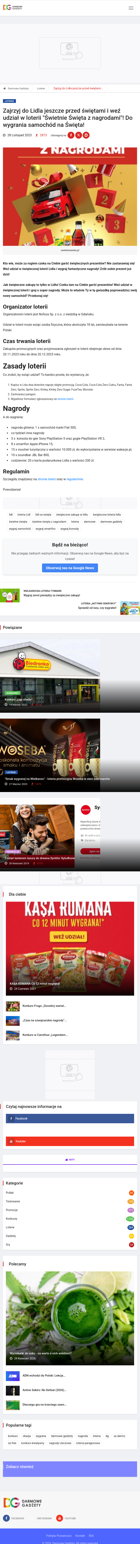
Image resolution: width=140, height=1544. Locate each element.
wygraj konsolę (69, 528)
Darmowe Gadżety (16, 88)
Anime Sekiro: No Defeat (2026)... (45, 1390)
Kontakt (80, 1535)
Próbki (10, 1192)
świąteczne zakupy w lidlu (72, 514)
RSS (91, 1535)
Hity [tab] (70, 1159)
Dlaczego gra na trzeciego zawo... (45, 1404)
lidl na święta (43, 514)
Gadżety (11, 1236)
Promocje (13, 852)
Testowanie (13, 1201)
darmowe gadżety (111, 521)
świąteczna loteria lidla (107, 514)
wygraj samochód (20, 528)
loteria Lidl (24, 514)
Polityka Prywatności (59, 1535)
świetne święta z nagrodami (49, 521)
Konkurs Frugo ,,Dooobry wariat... (44, 1006)
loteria (75, 521)
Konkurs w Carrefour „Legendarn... (45, 1035)
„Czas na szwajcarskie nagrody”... (45, 1020)
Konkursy (13, 693)
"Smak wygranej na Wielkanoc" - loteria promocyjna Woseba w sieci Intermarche (57, 779)
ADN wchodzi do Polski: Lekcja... (44, 1375)
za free (12, 1443)
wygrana (41, 1436)
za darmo (119, 1436)
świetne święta (18, 521)
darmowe (89, 521)
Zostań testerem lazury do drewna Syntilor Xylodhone (40, 858)
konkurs (13, 1436)
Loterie (41, 88)
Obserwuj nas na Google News (70, 568)
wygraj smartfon (45, 528)
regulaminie (75, 479)
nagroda (83, 1436)
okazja (27, 1436)
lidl (11, 514)
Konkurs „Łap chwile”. (19, 699)
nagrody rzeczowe (60, 1443)
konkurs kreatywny (32, 1443)
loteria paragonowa (88, 1443)
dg (107, 1436)
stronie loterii (65, 399)
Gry (8, 1244)
